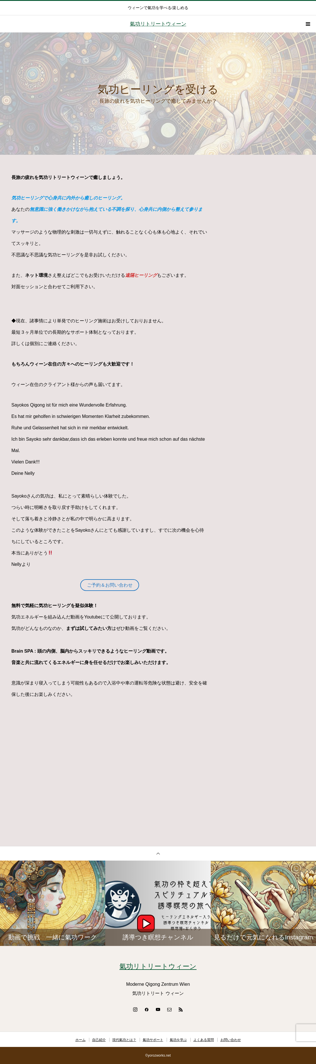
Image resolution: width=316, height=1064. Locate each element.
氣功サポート (153, 1040)
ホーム (80, 1040)
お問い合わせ (230, 1040)
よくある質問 (203, 1040)
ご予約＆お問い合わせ (110, 585)
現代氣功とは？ (124, 1040)
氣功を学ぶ (178, 1040)
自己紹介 (99, 1040)
